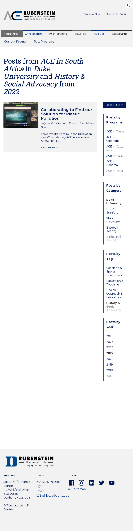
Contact (124, 14)
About (112, 14)
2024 (109, 342)
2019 (109, 364)
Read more (48, 147)
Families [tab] (99, 34)
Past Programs (45, 42)
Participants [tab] (58, 34)
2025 (109, 336)
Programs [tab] (11, 34)
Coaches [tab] (80, 34)
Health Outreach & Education (114, 293)
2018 (109, 370)
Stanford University (113, 220)
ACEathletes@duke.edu (52, 495)
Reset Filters (114, 105)
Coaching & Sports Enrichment (114, 271)
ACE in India (114, 155)
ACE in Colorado (112, 139)
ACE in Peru (114, 170)
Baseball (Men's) (112, 229)
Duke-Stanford (112, 210)
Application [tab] (33, 34)
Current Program (16, 41)
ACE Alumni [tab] (119, 34)
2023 (109, 347)
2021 (109, 359)
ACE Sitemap (77, 489)
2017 (109, 375)
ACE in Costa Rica (114, 148)
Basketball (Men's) (113, 238)
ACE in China (115, 131)
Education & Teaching (114, 282)
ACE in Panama (112, 163)
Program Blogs (92, 14)
